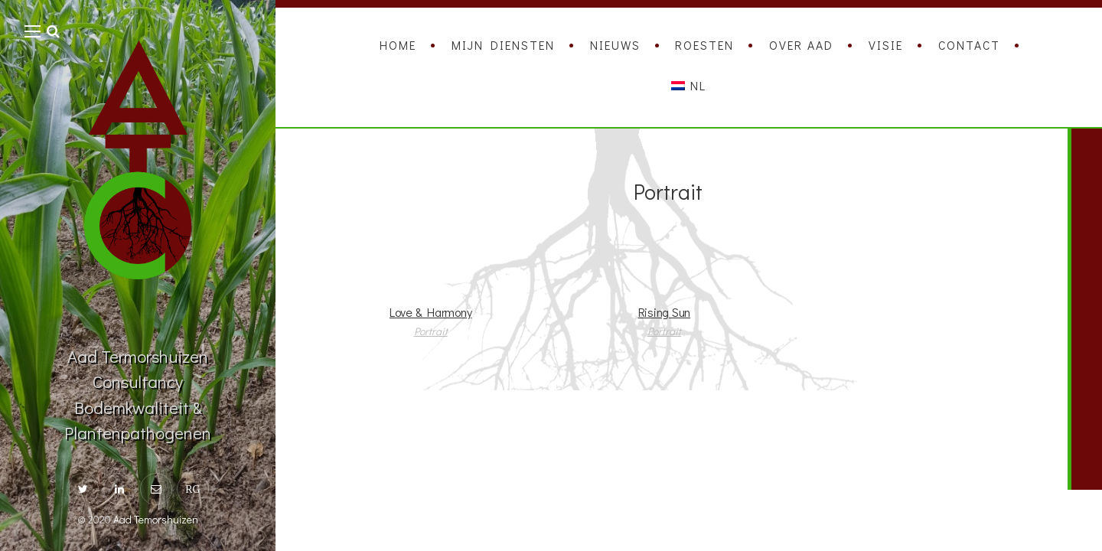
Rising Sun (664, 312)
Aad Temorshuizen (155, 519)
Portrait (431, 331)
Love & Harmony (431, 312)
